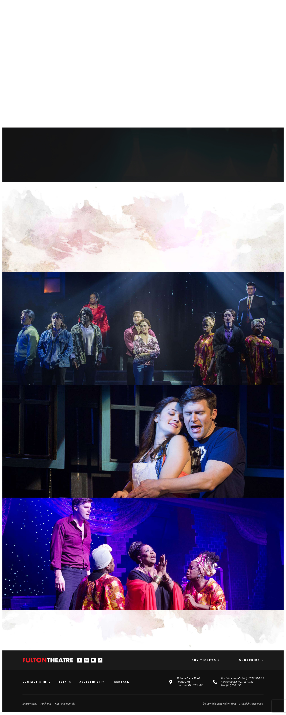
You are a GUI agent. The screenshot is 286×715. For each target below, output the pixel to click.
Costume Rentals (65, 704)
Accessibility (92, 682)
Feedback (120, 682)
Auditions (46, 704)
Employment (29, 704)
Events (65, 682)
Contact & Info (36, 682)
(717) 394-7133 (245, 682)
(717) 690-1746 (233, 685)
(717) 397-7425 (256, 678)
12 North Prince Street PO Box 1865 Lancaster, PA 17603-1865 (190, 682)
